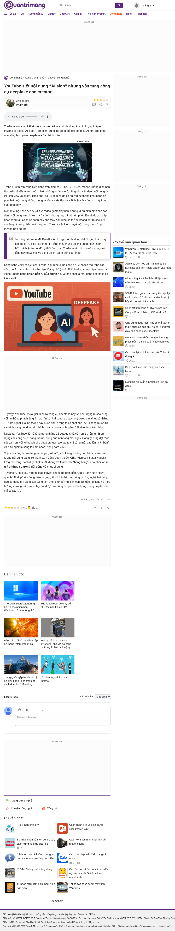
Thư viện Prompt (96, 13)
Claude (52, 13)
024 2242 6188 (33, 922)
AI (22, 13)
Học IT (129, 13)
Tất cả (12, 13)
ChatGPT (65, 13)
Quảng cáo (71, 914)
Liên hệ (61, 914)
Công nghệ (116, 13)
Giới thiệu (7, 914)
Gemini (78, 13)
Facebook (82, 914)
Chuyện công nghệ (58, 77)
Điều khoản (18, 914)
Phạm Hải (22, 104)
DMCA (92, 914)
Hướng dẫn (40, 914)
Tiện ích (142, 13)
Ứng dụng (51, 914)
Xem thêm (57, 900)
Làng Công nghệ (34, 77)
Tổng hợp (50, 808)
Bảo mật (29, 914)
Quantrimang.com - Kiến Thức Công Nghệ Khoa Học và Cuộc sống (24, 5)
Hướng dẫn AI (36, 13)
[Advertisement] (89, 48)
